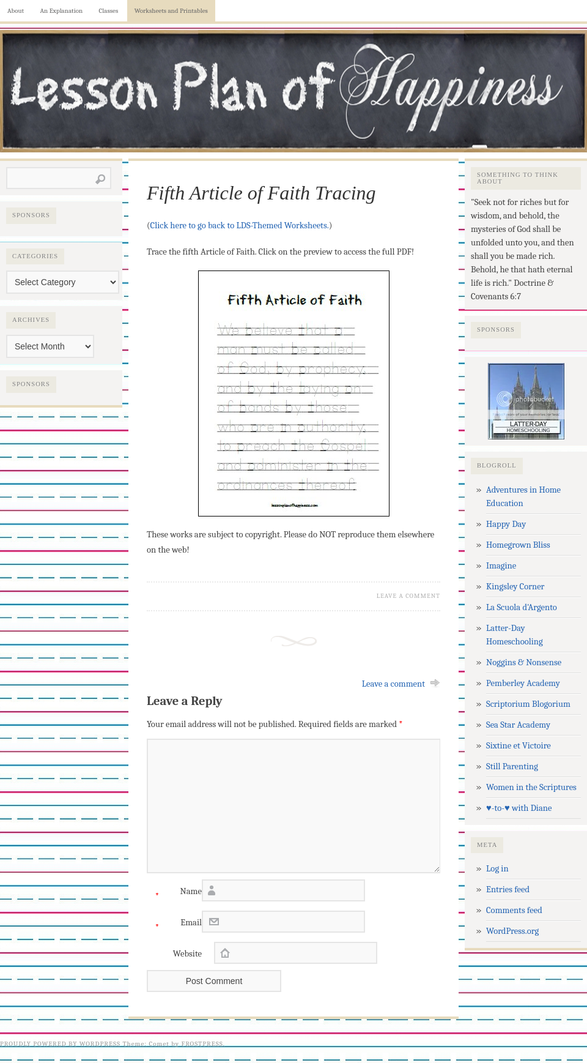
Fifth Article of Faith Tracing (261, 193)
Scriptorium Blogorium (528, 704)
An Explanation (61, 11)
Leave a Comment (408, 596)
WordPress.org (512, 931)
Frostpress (202, 1044)
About (15, 11)
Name (174, 894)
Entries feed (508, 889)
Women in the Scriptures (531, 787)
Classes (109, 11)
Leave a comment (393, 684)
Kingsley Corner (515, 586)
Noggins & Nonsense (523, 662)
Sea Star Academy (518, 725)
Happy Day (506, 524)
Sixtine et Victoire (518, 745)
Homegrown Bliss (518, 545)
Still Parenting (512, 766)
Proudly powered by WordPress (60, 1044)
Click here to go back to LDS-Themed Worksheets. (239, 225)
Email (174, 926)
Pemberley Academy (523, 683)
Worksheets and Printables (171, 11)
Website (187, 954)
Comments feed (514, 910)
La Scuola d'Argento (521, 607)
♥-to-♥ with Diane (519, 808)
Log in (497, 868)
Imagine (501, 566)
